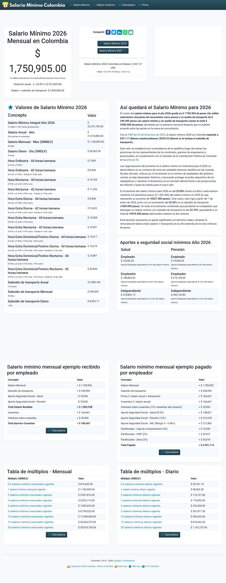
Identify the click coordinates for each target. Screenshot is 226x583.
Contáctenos (129, 560)
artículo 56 (133, 159)
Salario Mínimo (79, 4)
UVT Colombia (150, 566)
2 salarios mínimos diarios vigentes (140, 494)
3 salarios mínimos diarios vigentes (140, 500)
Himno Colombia (105, 566)
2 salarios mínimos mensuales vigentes (30, 494)
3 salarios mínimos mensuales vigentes (30, 500)
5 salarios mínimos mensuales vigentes (30, 511)
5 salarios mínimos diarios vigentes (140, 511)
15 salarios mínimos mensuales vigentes (30, 522)
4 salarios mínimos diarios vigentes (140, 505)
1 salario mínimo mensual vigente (26, 489)
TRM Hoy (134, 566)
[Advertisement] (113, 18)
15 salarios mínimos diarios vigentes (141, 522)
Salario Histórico (103, 4)
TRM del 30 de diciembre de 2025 (146, 134)
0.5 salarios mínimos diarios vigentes (141, 484)
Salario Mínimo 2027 (112, 50)
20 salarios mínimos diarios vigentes (141, 527)
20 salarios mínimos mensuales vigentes (30, 527)
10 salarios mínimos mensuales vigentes (30, 516)
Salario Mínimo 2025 (112, 43)
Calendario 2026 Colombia (81, 566)
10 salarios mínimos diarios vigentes (141, 516)
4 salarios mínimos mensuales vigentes (30, 505)
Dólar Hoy (125, 72)
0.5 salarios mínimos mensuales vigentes (31, 484)
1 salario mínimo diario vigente (138, 489)
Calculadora (126, 4)
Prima (143, 4)
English (117, 560)
